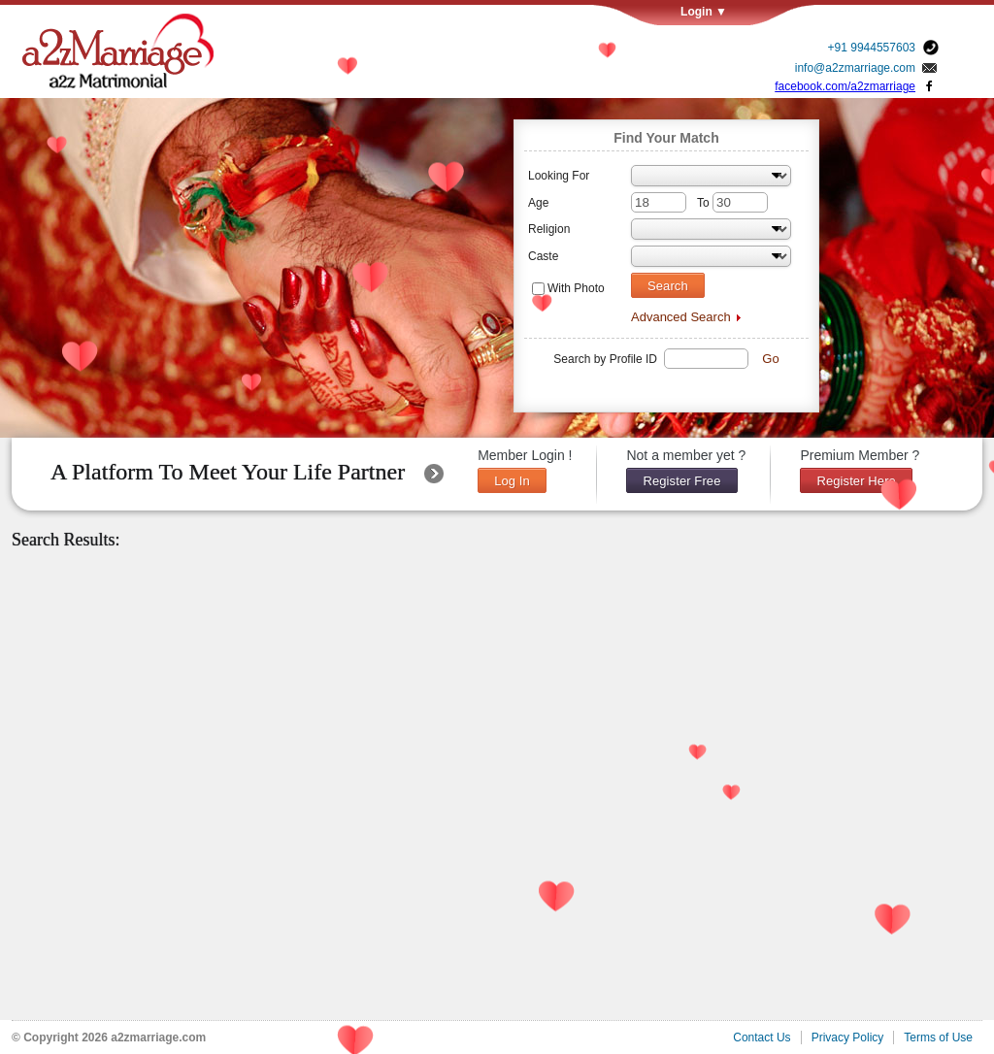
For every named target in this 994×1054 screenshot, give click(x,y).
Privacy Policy (848, 1037)
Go (770, 358)
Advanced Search (681, 317)
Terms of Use (938, 1037)
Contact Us (761, 1037)
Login (747, 11)
